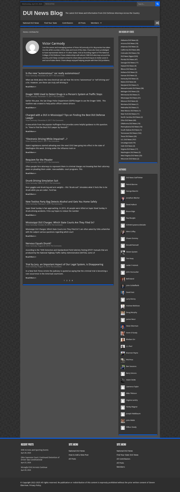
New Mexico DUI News (129, 111)
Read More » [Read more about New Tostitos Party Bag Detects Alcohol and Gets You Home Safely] (31, 215)
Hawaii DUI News (127, 66)
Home (25, 32)
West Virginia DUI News (130, 156)
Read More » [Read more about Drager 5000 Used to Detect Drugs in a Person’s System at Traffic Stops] (31, 108)
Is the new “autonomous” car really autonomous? (53, 73)
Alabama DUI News (128, 40)
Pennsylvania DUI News (130, 127)
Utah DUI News (127, 146)
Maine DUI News (127, 82)
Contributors (67, 23)
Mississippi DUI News (129, 98)
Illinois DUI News (127, 69)
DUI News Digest (127, 56)
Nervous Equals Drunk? (38, 243)
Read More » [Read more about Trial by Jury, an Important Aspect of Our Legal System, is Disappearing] (31, 278)
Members (96, 23)
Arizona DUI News (128, 43)
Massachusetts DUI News (130, 88)
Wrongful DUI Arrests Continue (34, 467)
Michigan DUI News (128, 91)
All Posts (82, 23)
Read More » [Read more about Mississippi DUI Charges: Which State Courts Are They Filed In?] (31, 236)
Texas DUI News (127, 136)
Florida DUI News (127, 59)
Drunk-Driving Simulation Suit (42, 180)
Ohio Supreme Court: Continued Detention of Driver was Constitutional (40, 458)
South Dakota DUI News (130, 130)
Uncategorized (126, 143)
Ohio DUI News (127, 120)
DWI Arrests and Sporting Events (34, 450)
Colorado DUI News (128, 53)
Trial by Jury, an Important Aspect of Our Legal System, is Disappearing (64, 264)
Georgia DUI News (128, 63)
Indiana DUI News (128, 72)
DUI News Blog (43, 13)
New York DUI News (128, 114)
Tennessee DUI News (129, 133)
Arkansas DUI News (128, 47)
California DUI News (128, 50)
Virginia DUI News (128, 149)
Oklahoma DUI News (129, 124)
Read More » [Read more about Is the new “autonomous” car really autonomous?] (31, 87)
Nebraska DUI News (128, 108)
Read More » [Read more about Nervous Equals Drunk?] (31, 257)
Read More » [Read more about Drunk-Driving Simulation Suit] (31, 194)
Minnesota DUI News (129, 95)
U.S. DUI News (126, 140)
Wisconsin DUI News (129, 159)
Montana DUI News (128, 104)
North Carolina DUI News (130, 117)
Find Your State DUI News (127, 455)
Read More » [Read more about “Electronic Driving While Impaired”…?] (31, 152)
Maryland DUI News (128, 85)
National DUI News (31, 23)
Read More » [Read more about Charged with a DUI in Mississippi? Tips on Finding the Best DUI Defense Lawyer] (31, 131)
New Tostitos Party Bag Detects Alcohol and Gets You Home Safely (61, 201)
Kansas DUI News (127, 75)
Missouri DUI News (128, 101)
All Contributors (123, 459)
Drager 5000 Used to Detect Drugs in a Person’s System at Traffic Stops (64, 94)
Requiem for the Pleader (39, 159)
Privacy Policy (35, 485)
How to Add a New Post (78, 455)
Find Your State (50, 23)
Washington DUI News (129, 152)
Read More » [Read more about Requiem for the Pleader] (31, 173)
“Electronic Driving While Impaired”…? (46, 138)
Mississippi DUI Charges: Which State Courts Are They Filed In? (60, 222)
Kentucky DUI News (128, 79)
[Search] (157, 4)
